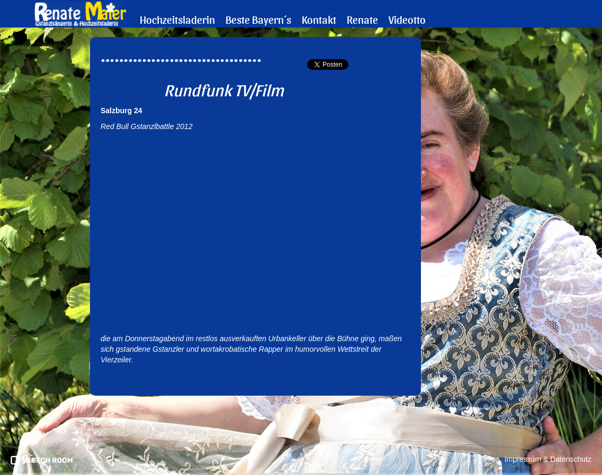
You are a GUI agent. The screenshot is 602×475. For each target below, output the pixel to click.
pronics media (42, 460)
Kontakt (319, 19)
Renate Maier (80, 13)
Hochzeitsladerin (177, 19)
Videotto (407, 19)
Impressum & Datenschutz (548, 459)
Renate (362, 19)
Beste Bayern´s (258, 19)
